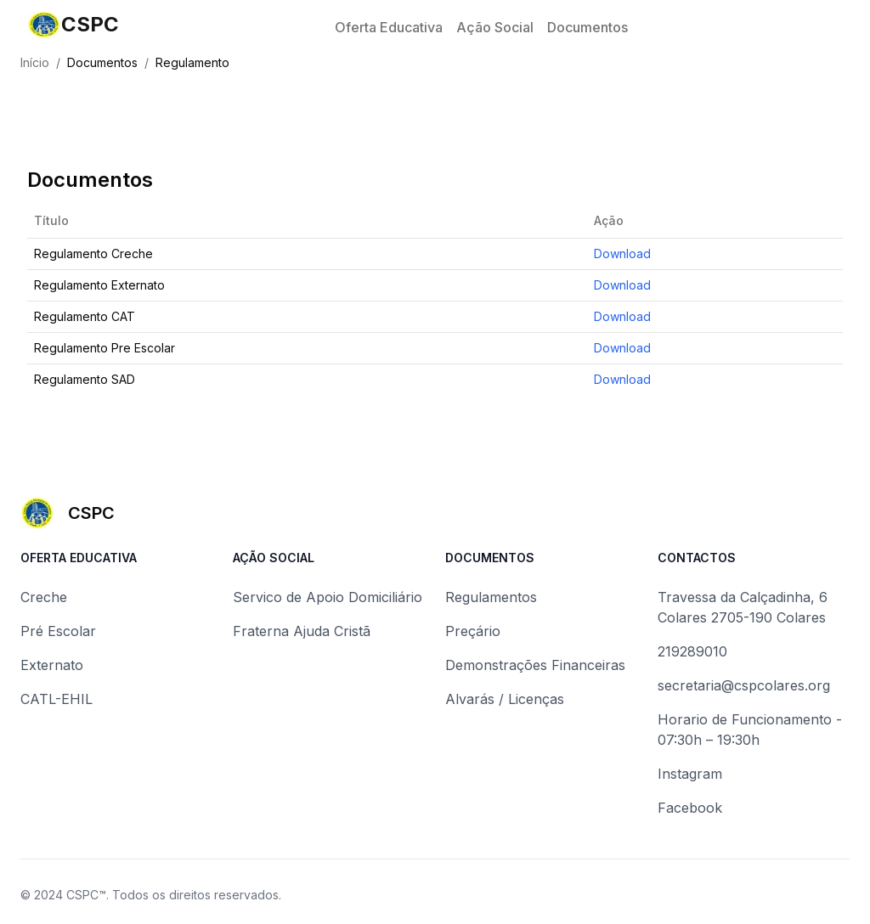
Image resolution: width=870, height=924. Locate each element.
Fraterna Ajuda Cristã (301, 631)
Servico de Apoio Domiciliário (327, 597)
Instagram (690, 773)
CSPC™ (86, 894)
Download (622, 253)
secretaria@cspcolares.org (744, 685)
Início (34, 62)
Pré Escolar (58, 631)
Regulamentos (491, 597)
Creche (43, 597)
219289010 (692, 651)
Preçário (472, 631)
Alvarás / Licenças (504, 698)
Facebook (690, 807)
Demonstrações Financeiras (535, 664)
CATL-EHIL (56, 698)
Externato (51, 664)
